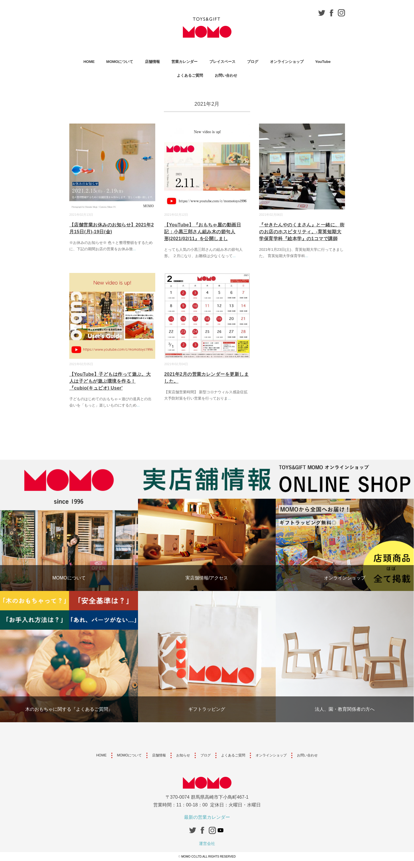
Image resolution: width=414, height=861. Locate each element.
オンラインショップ (287, 61)
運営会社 (207, 843)
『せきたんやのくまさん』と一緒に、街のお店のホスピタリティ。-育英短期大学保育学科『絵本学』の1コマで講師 (301, 231)
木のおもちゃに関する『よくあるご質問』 (69, 709)
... (134, 249)
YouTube (323, 61)
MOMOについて (119, 61)
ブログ (252, 61)
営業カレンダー (184, 61)
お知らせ (183, 755)
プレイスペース (222, 61)
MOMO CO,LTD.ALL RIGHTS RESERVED (208, 856)
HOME (89, 61)
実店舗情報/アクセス (206, 577)
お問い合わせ (226, 75)
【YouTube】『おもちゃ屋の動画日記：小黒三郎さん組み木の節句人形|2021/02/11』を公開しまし (202, 231)
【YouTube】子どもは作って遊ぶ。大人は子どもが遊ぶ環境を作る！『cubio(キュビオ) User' (110, 381)
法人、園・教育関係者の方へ (345, 709)
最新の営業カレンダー (207, 817)
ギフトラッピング (206, 709)
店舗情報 (152, 61)
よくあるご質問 (190, 75)
